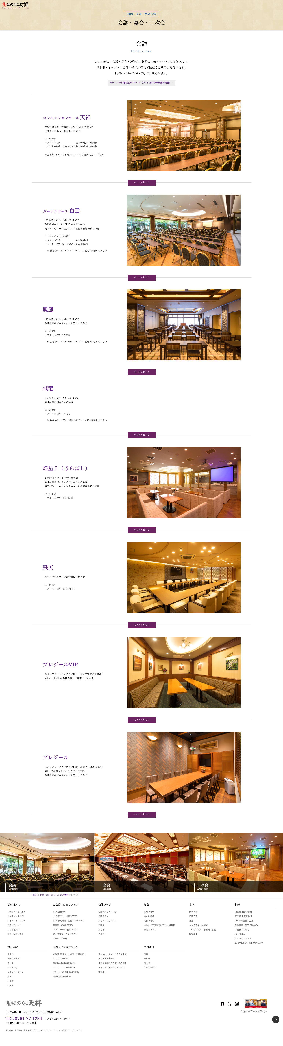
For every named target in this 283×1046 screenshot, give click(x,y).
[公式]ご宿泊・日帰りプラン (65, 916)
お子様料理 (240, 934)
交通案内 (149, 947)
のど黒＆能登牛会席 (244, 921)
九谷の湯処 (149, 921)
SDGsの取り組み (60, 958)
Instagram (237, 1004)
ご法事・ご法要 (60, 938)
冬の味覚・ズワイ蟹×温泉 (246, 925)
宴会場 (101, 930)
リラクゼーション (15, 972)
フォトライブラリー (16, 921)
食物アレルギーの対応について (249, 943)
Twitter (229, 1004)
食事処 (10, 954)
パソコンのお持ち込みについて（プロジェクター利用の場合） (140, 82)
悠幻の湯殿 (149, 912)
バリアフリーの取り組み (64, 967)
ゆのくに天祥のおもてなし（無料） (160, 925)
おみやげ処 (12, 967)
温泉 (146, 904)
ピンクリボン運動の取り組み (66, 972)
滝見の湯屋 (149, 916)
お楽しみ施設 (13, 958)
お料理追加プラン (243, 938)
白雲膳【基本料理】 (244, 912)
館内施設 (12, 947)
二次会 (101, 934)
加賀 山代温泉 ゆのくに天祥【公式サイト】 (15, 5)
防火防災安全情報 (106, 958)
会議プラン (103, 916)
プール (10, 963)
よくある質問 (13, 930)
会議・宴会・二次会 (141, 22)
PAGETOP (275, 1019)
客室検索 (193, 934)
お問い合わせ (13, 925)
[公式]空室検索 (59, 912)
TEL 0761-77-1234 (23, 1018)
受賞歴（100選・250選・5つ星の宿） (70, 954)
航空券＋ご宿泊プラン (63, 925)
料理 (237, 904)
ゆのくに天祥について (65, 947)
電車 (146, 954)
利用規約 (27, 1030)
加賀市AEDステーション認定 (111, 967)
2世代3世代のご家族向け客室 (202, 930)
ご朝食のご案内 (242, 930)
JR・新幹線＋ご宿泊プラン (65, 934)
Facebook (222, 1004)
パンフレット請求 (15, 916)
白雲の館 (193, 916)
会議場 (101, 925)
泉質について (150, 930)
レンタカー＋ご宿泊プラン (65, 930)
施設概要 (102, 972)
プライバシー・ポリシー (43, 1030)
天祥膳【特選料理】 (244, 916)
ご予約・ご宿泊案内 (16, 912)
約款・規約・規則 (15, 934)
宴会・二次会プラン (107, 921)
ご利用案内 (13, 904)
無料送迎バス (150, 967)
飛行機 (147, 963)
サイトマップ (76, 1030)
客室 (191, 904)
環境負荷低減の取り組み (64, 963)
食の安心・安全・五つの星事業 (112, 954)
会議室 (10, 981)
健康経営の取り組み (62, 976)
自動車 (147, 958)
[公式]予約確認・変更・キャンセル (68, 921)
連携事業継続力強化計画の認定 (112, 963)
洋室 (191, 921)
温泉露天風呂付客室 (198, 925)
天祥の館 (193, 912)
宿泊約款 (18, 1030)
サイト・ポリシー (62, 1030)
